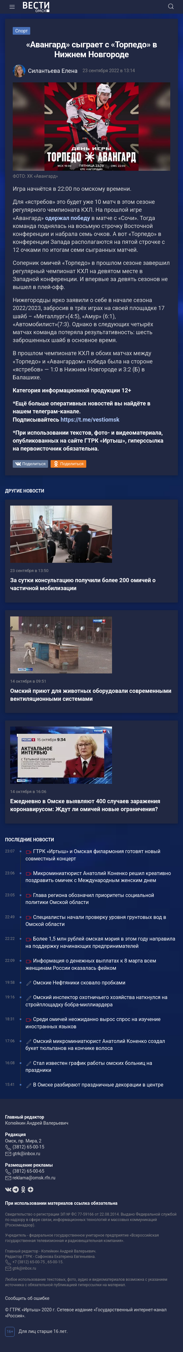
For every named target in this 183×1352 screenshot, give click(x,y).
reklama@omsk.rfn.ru (33, 1177)
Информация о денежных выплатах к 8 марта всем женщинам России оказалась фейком (90, 964)
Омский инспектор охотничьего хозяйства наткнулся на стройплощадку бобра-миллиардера (96, 1000)
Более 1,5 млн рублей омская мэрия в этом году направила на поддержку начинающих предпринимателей (100, 942)
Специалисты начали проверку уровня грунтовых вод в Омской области (95, 920)
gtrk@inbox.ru (26, 1153)
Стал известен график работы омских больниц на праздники (88, 1066)
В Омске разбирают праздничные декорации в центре (94, 1085)
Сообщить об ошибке (27, 1298)
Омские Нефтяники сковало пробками (75, 983)
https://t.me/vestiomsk (89, 419)
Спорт (21, 30)
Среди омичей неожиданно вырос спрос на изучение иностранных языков (92, 1022)
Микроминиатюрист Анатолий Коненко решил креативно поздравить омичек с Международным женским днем (98, 876)
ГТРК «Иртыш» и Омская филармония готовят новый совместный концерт (92, 854)
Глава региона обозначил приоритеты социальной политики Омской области (89, 898)
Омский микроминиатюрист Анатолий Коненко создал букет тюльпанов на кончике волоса (95, 1044)
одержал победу (68, 218)
